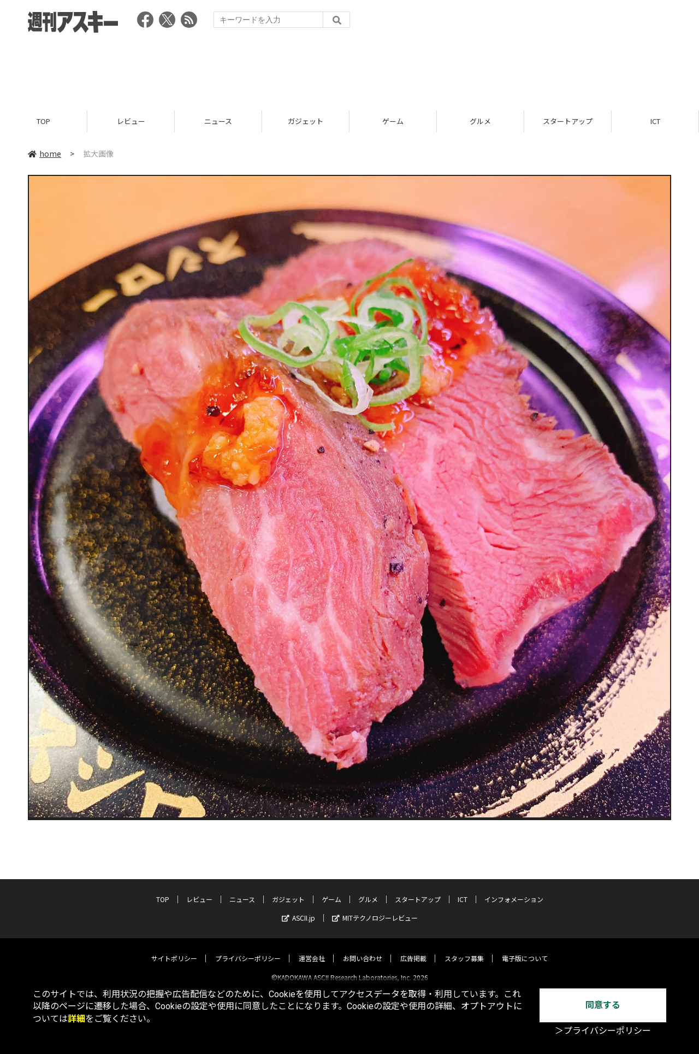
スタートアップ (568, 121)
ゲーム (393, 121)
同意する (602, 1005)
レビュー (131, 121)
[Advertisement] (349, 68)
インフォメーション (513, 889)
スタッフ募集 (464, 948)
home (44, 154)
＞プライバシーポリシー (603, 1031)
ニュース (218, 121)
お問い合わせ (362, 948)
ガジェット (305, 121)
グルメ (480, 121)
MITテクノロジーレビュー (375, 908)
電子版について (525, 948)
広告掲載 (413, 948)
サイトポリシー (174, 948)
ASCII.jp (298, 908)
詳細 (76, 1019)
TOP (43, 121)
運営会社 (312, 948)
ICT (655, 121)
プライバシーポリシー (248, 948)
